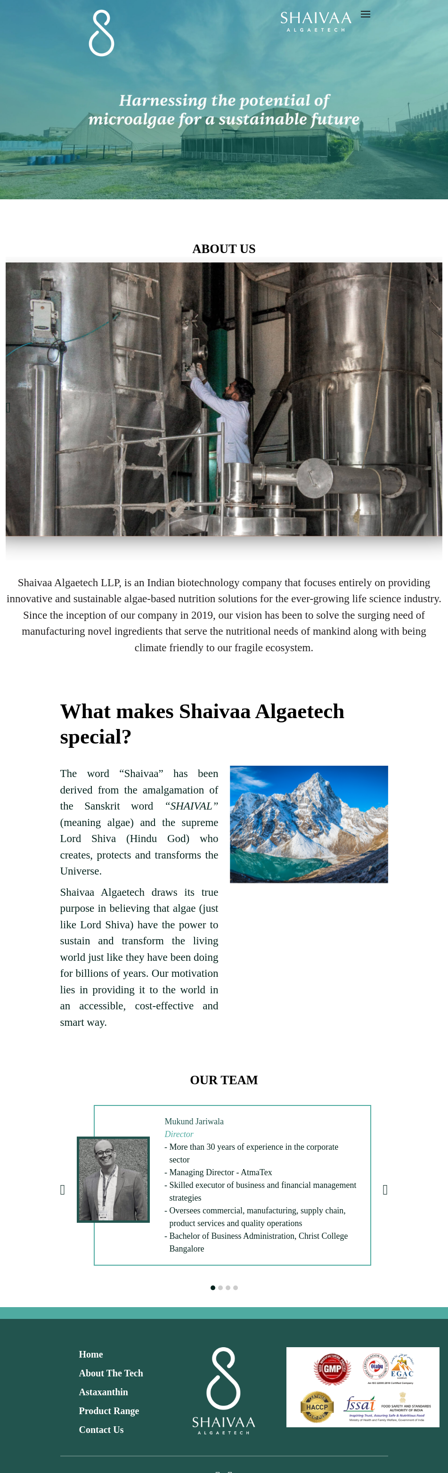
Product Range (109, 1411)
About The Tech (111, 1373)
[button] (213, 1287)
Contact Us (101, 1429)
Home (91, 1354)
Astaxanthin (103, 1392)
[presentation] (8, 407)
